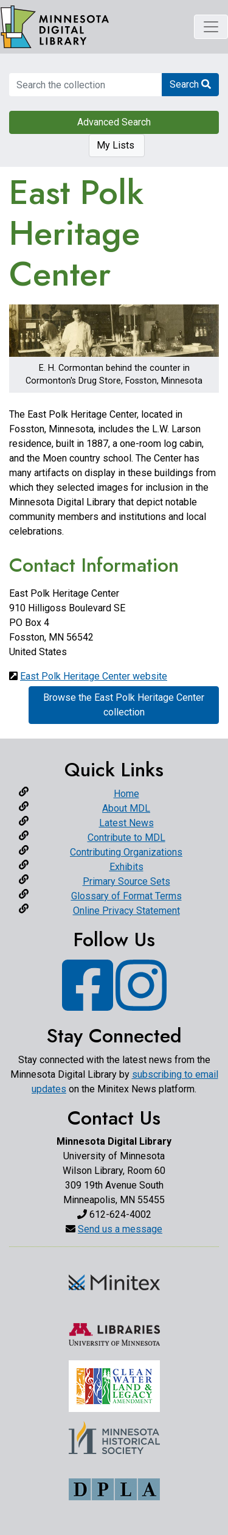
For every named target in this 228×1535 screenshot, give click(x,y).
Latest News (126, 823)
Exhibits (126, 867)
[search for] (85, 84)
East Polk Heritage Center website (93, 676)
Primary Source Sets (126, 881)
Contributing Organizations (126, 852)
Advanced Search (114, 122)
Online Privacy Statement (126, 910)
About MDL (126, 808)
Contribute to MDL (126, 837)
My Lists (117, 145)
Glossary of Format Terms (126, 896)
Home (126, 793)
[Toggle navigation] (211, 27)
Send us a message (120, 1229)
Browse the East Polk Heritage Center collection (123, 705)
